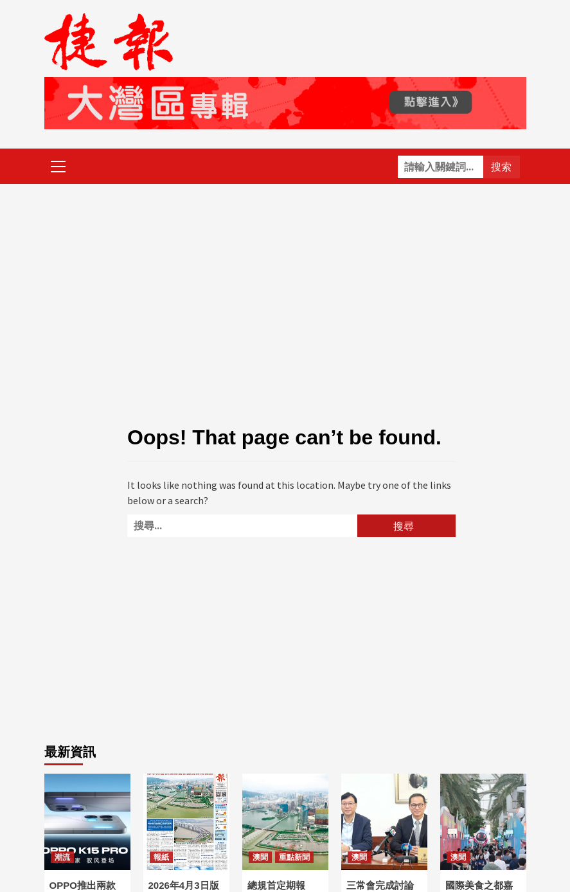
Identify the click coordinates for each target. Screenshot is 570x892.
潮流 (62, 857)
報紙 (161, 857)
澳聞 (260, 857)
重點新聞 (294, 857)
